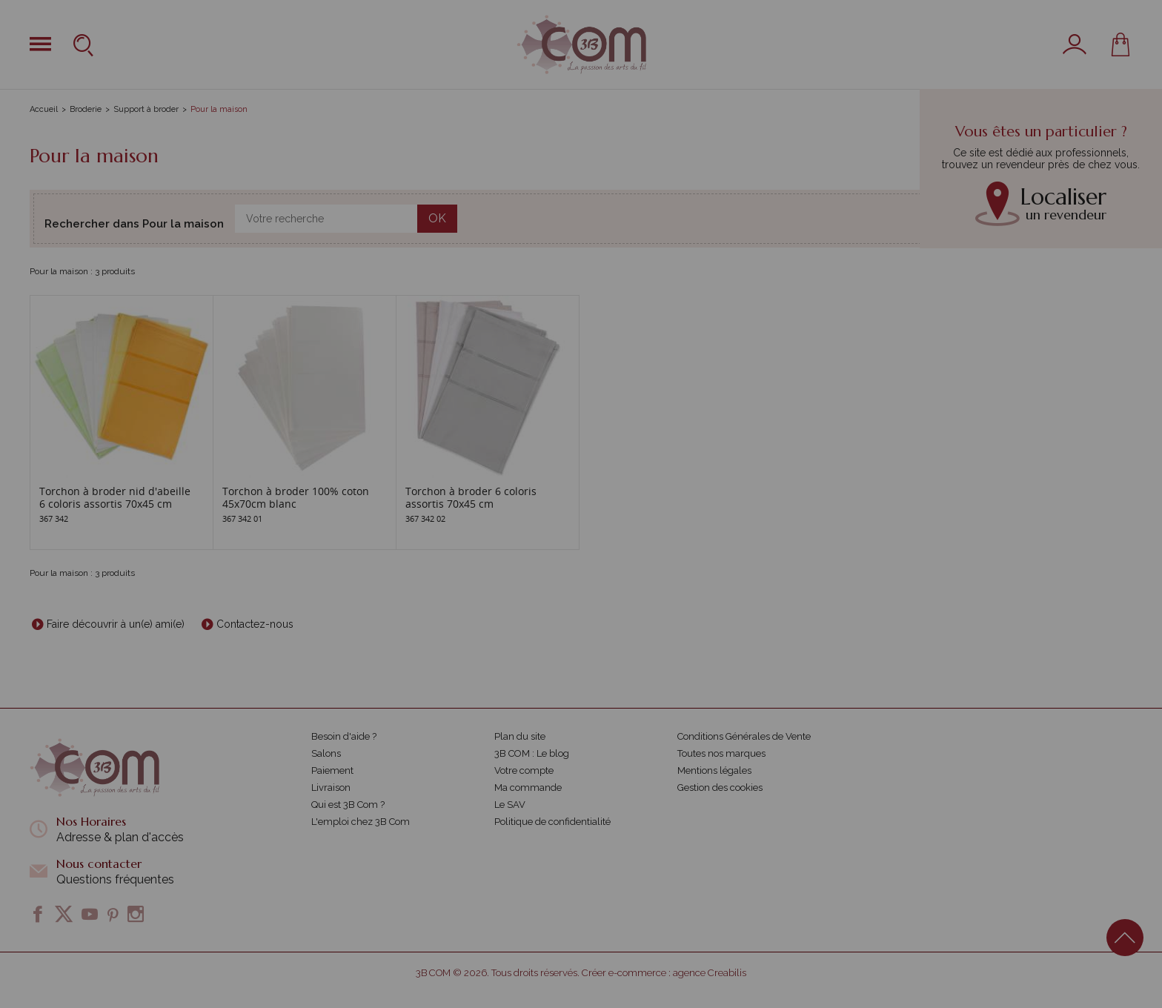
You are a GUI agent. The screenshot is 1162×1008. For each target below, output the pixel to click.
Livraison (331, 787)
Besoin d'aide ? (343, 736)
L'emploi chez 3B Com (360, 821)
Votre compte (524, 770)
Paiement (332, 770)
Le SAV (509, 804)
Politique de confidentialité (552, 821)
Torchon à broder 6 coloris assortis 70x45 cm (471, 497)
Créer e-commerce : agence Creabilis (664, 972)
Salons (326, 753)
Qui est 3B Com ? (348, 804)
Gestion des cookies (720, 787)
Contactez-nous (254, 624)
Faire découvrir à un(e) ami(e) (116, 624)
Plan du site (519, 736)
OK (437, 218)
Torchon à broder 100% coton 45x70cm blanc (295, 497)
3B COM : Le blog (531, 753)
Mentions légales (714, 770)
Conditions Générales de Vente (744, 736)
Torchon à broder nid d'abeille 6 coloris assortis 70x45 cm (114, 497)
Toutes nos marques (721, 753)
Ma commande (528, 787)
